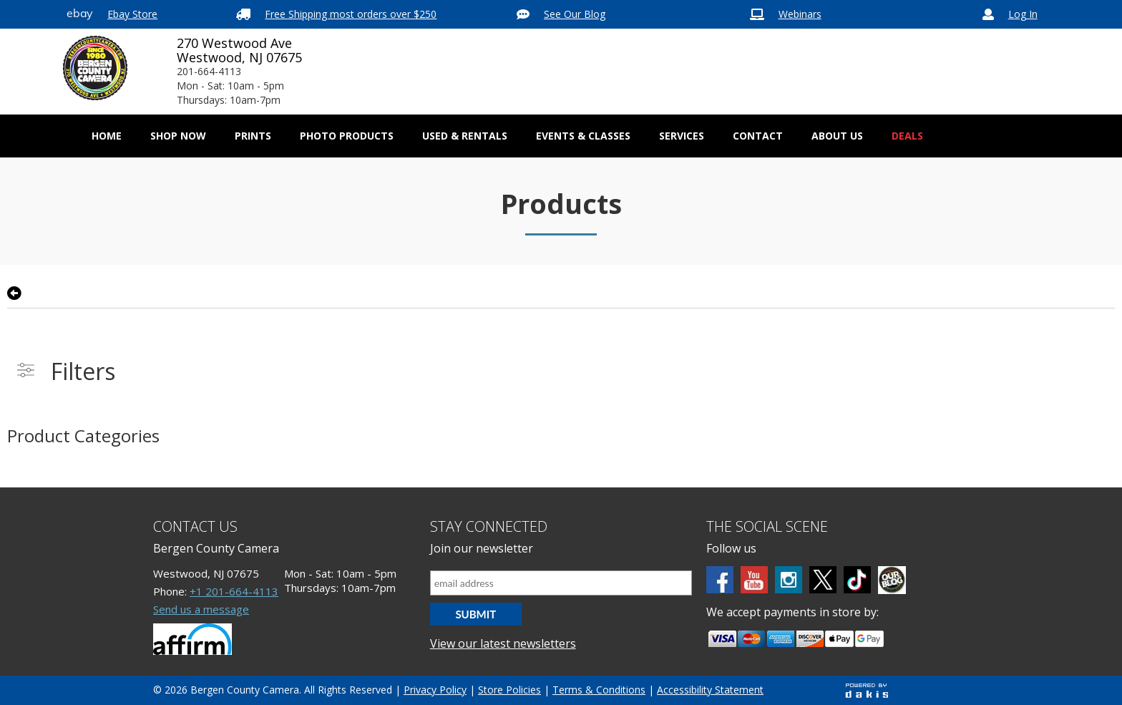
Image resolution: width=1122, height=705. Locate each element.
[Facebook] (719, 579)
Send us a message (201, 609)
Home (107, 135)
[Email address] (561, 582)
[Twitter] (822, 579)
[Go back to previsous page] (14, 293)
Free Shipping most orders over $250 (350, 14)
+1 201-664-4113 (234, 591)
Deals (907, 135)
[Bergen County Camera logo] (95, 68)
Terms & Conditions (598, 689)
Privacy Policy (435, 689)
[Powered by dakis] (866, 690)
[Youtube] (754, 579)
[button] (178, 136)
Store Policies (509, 689)
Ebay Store (132, 14)
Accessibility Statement (710, 689)
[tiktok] (857, 579)
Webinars (800, 14)
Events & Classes (583, 135)
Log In (1023, 14)
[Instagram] (788, 579)
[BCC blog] (892, 580)
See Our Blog (574, 14)
